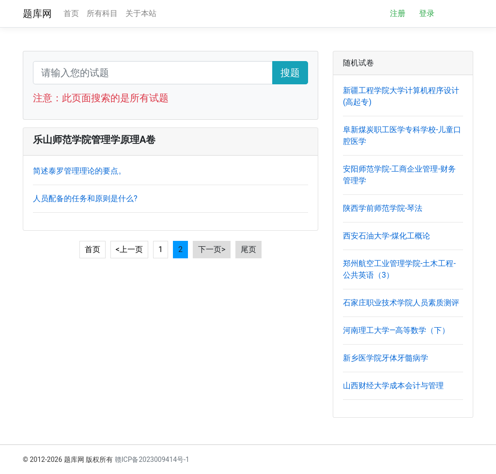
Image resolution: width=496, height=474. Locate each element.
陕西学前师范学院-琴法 (382, 208)
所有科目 (102, 13)
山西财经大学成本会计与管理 (393, 385)
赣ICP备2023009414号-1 (152, 459)
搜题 (290, 73)
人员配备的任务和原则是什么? (85, 198)
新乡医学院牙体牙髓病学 (385, 358)
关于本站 (140, 13)
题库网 (37, 13)
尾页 (248, 249)
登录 (426, 13)
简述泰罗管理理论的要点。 (79, 170)
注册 (397, 13)
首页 (71, 13)
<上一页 (129, 249)
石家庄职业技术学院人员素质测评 (401, 302)
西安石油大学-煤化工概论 (386, 235)
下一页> (211, 249)
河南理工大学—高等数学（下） (396, 330)
